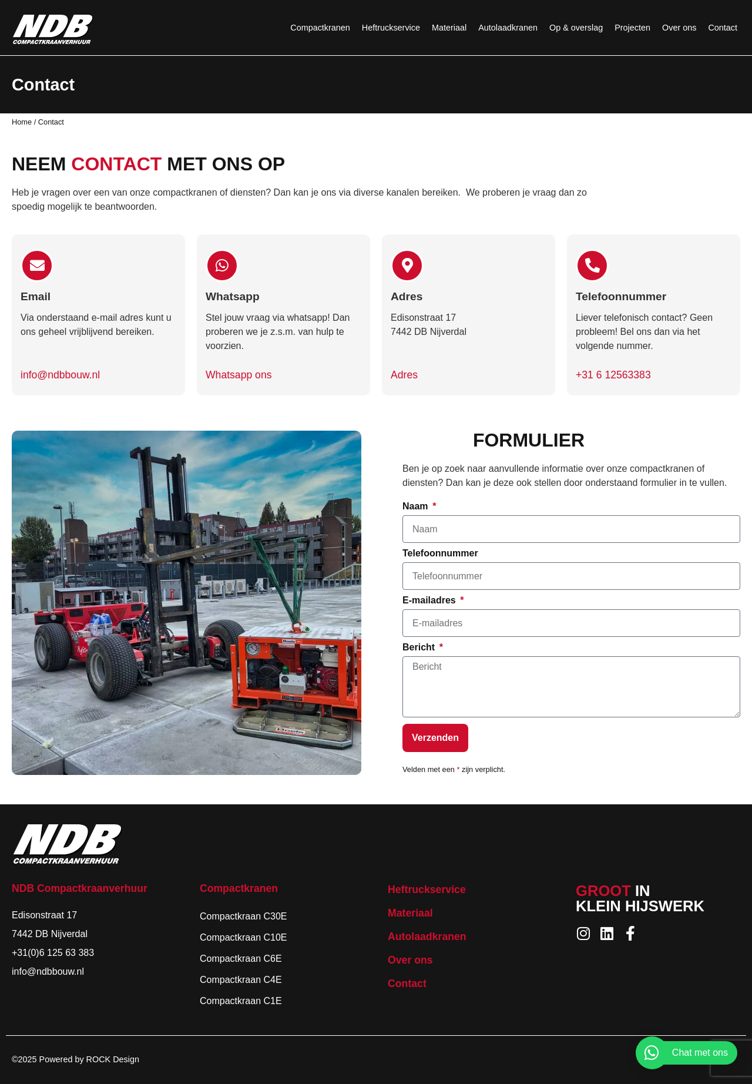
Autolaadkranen (508, 27)
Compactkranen (320, 27)
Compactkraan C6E (241, 959)
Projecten (632, 27)
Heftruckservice (391, 27)
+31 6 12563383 (613, 375)
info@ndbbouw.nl (60, 375)
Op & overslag (576, 27)
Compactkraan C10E (243, 937)
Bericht (420, 647)
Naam (416, 506)
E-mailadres (430, 600)
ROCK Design (112, 1059)
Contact (722, 27)
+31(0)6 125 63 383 (53, 953)
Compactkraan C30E (243, 916)
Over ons (679, 27)
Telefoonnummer (440, 553)
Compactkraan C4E (241, 980)
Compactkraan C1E (241, 1001)
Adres (404, 375)
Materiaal (449, 27)
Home (22, 122)
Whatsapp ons (238, 375)
